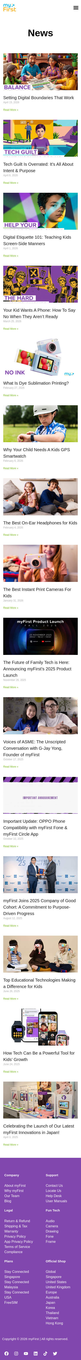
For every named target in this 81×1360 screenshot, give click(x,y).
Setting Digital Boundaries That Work (38, 97)
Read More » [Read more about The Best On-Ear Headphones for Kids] (10, 534)
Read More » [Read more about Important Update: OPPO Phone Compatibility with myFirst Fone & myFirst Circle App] (10, 846)
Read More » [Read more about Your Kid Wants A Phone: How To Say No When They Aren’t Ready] (10, 328)
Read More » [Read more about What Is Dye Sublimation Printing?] (10, 395)
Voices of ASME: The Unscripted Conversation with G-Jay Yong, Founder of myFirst (34, 748)
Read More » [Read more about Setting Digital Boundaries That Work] (10, 109)
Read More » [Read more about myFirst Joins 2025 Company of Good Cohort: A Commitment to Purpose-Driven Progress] (10, 925)
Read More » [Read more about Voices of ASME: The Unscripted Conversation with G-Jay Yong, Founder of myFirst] (10, 766)
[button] (76, 7)
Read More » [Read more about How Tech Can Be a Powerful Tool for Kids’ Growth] (10, 1071)
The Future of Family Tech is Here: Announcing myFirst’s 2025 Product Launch (37, 669)
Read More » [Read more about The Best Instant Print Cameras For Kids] (10, 607)
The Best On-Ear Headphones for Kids (40, 523)
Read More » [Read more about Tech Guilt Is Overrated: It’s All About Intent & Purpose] (10, 182)
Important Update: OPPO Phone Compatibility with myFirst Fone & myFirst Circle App (35, 827)
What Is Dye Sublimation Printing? (36, 383)
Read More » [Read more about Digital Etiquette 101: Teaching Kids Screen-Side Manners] (10, 255)
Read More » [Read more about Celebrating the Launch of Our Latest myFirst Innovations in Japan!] (10, 1144)
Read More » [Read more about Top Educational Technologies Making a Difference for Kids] (10, 998)
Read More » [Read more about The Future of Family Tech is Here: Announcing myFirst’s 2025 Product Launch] (10, 687)
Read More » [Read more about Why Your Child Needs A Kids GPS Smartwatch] (10, 468)
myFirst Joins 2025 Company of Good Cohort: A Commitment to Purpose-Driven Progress (39, 907)
